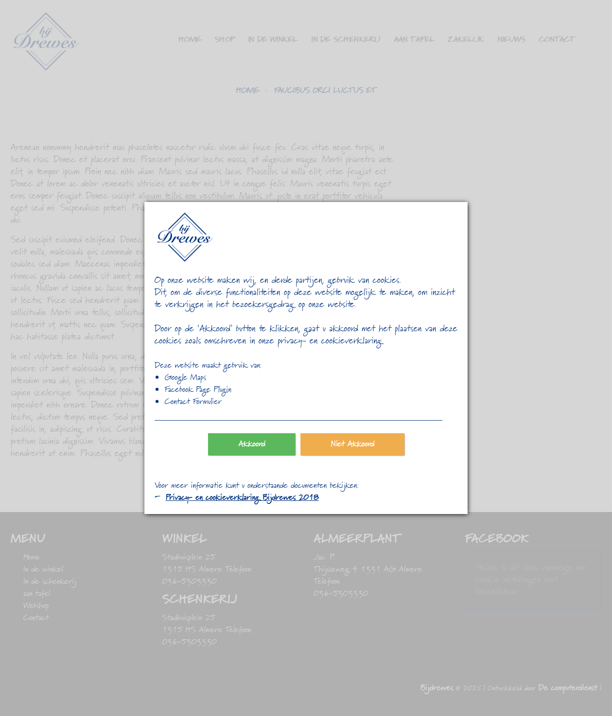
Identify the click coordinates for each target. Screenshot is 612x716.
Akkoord (251, 444)
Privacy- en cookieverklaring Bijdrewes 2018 (242, 497)
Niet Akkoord (352, 444)
